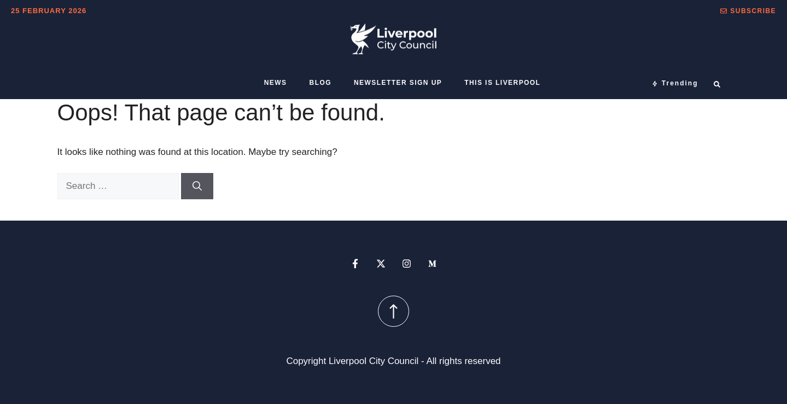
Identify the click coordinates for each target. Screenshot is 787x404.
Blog (320, 82)
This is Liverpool (502, 82)
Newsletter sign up (398, 82)
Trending (680, 83)
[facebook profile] (355, 263)
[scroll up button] (393, 311)
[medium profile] (432, 263)
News (275, 82)
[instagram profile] (406, 263)
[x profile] (381, 263)
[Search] (197, 186)
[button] (748, 11)
